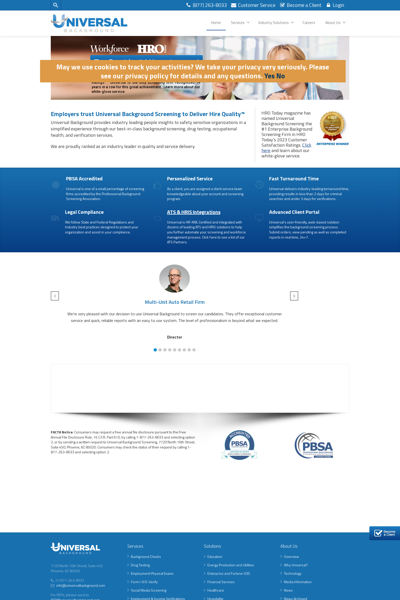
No (280, 75)
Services (240, 23)
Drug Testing (140, 565)
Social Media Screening (148, 590)
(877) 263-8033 (206, 5)
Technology (293, 573)
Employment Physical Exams (152, 573)
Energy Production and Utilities (230, 565)
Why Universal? (296, 565)
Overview (291, 556)
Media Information (298, 581)
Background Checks (146, 556)
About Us (335, 23)
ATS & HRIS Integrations (193, 212)
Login (334, 5)
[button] (155, 350)
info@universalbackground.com (80, 585)
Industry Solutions (276, 23)
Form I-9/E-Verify (144, 581)
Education (214, 556)
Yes (269, 75)
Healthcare (215, 590)
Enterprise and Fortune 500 (228, 573)
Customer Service (253, 5)
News (288, 590)
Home (216, 23)
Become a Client (300, 5)
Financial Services (221, 581)
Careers (309, 23)
